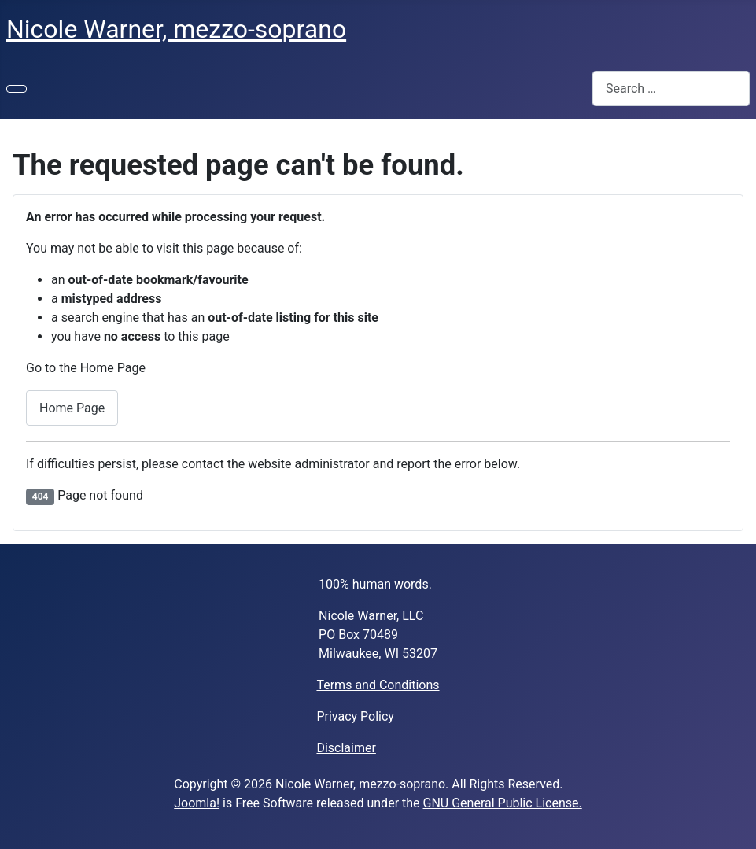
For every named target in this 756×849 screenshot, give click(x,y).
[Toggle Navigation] (16, 89)
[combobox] (671, 88)
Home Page (72, 408)
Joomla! (196, 802)
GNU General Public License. (502, 802)
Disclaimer (345, 747)
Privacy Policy (355, 716)
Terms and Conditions (377, 684)
